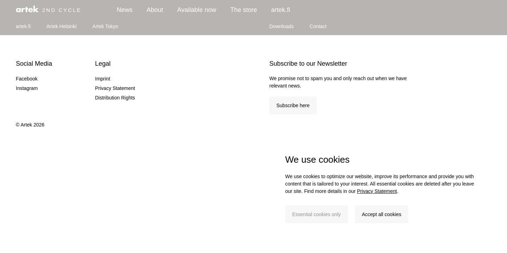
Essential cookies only (316, 214)
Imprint (102, 79)
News (124, 9)
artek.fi (280, 9)
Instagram (27, 88)
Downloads (281, 26)
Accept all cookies (381, 214)
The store (243, 9)
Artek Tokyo (105, 26)
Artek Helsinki (61, 26)
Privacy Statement (377, 191)
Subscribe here (292, 105)
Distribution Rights (115, 97)
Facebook (26, 79)
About (154, 9)
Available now (196, 9)
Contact (317, 26)
